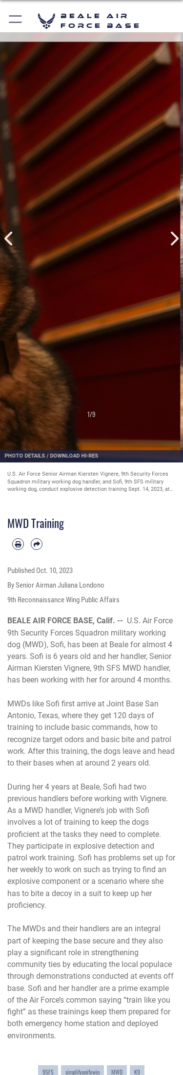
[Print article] (18, 544)
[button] (16, 21)
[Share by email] (36, 544)
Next (174, 238)
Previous (9, 238)
